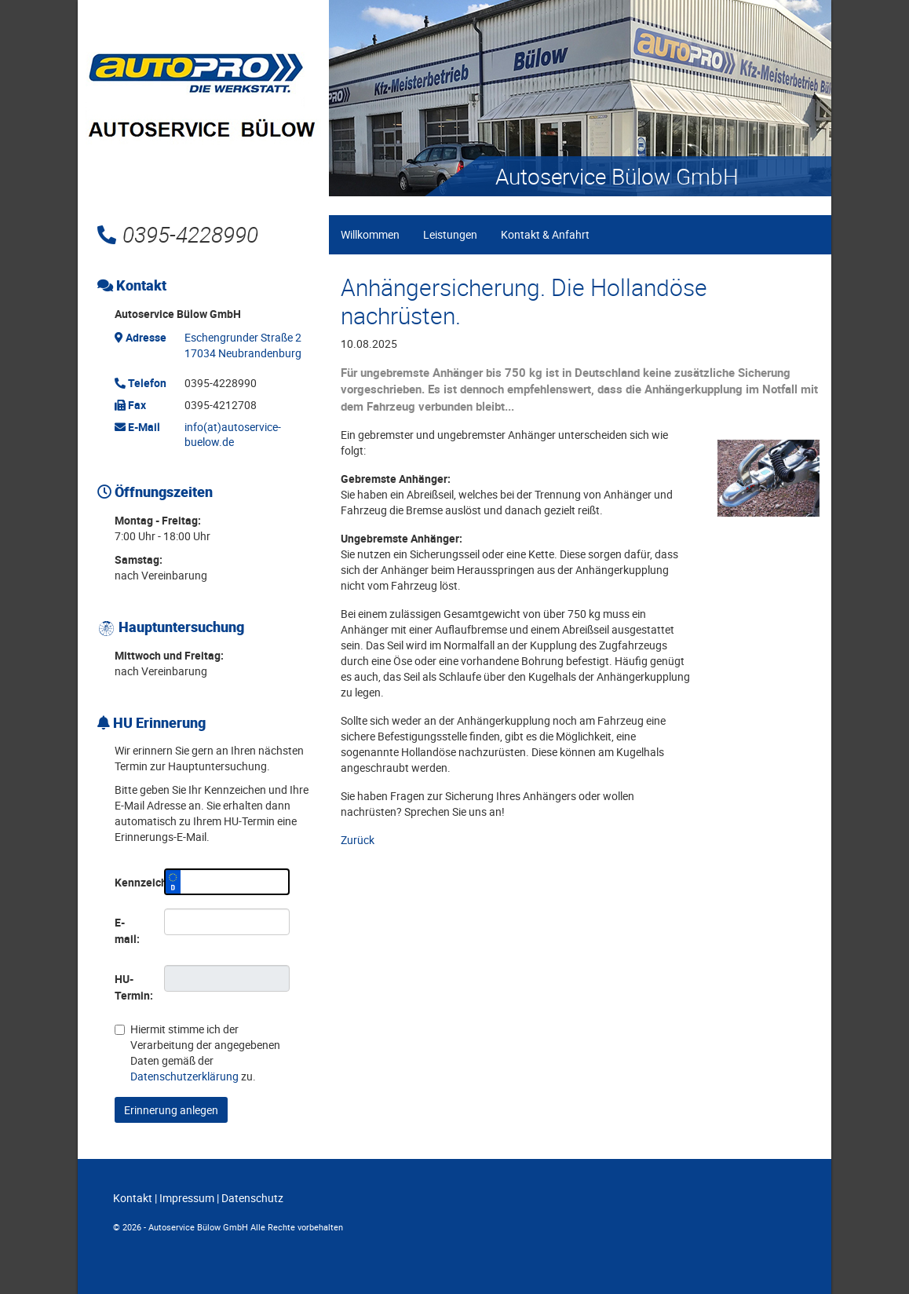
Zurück (357, 839)
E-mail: (127, 930)
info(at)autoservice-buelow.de (232, 434)
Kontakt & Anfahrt (545, 234)
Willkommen (370, 234)
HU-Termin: (133, 987)
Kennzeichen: (133, 882)
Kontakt (132, 1197)
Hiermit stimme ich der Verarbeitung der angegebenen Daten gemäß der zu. (197, 1053)
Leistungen (450, 234)
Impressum (186, 1197)
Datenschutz (252, 1197)
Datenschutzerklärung (184, 1076)
